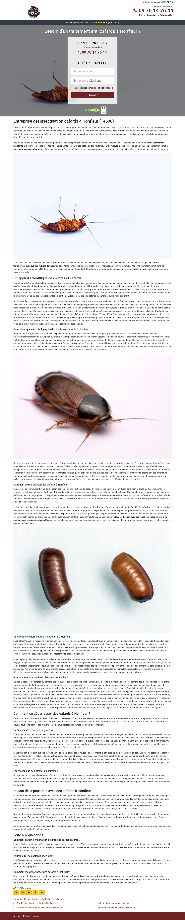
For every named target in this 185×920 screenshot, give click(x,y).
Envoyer (92, 95)
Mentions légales (31, 916)
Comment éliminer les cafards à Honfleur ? (117, 907)
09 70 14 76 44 (153, 11)
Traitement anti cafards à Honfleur (113, 903)
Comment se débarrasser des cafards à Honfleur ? (40, 907)
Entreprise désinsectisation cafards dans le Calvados (38, 899)
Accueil (16, 916)
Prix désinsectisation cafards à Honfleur (35, 903)
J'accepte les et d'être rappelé (94, 88)
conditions (92, 88)
